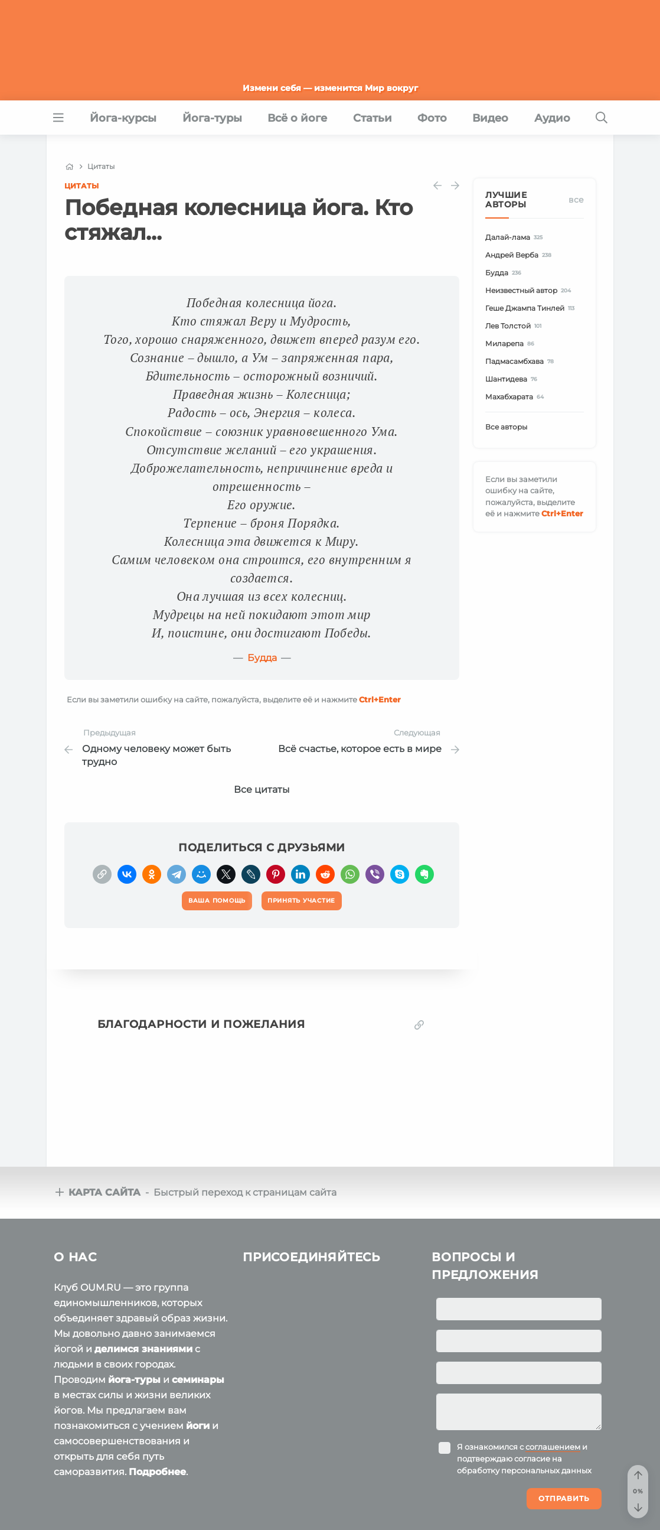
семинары (198, 1379)
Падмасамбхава (521, 361)
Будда (262, 657)
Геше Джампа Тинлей (531, 308)
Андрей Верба (520, 255)
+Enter (380, 699)
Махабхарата (516, 397)
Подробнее (157, 1471)
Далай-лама (515, 237)
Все (576, 200)
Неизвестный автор (529, 290)
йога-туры (134, 1379)
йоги (198, 1425)
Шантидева (513, 379)
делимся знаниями (143, 1349)
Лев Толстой (515, 326)
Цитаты (81, 185)
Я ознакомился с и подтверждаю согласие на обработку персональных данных (524, 1458)
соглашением (552, 1446)
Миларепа (511, 343)
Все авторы (506, 426)
